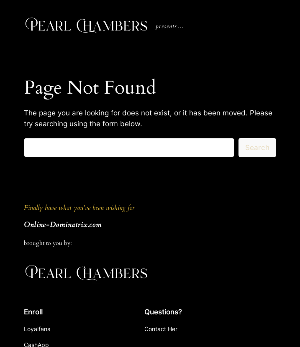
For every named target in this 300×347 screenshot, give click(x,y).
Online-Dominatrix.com (63, 225)
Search (257, 147)
